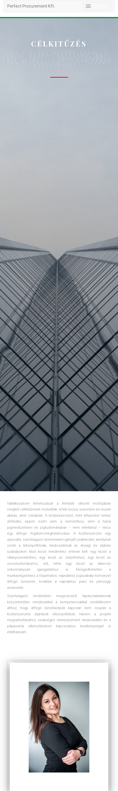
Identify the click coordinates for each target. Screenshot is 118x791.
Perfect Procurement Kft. (31, 6)
